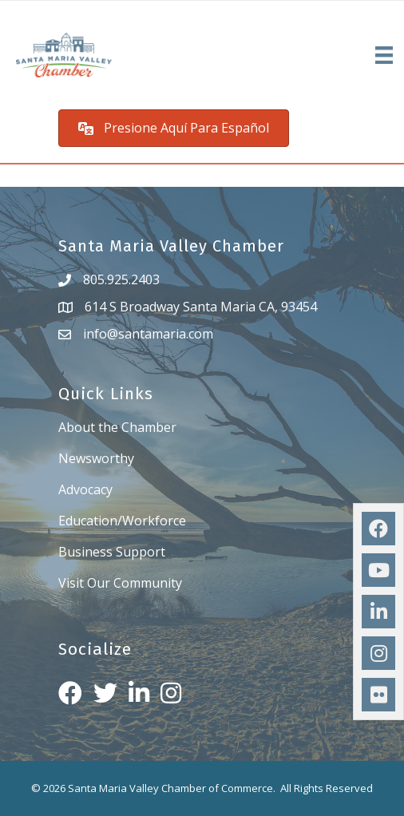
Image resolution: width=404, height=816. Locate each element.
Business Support (111, 552)
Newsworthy (96, 458)
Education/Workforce (122, 520)
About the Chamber (117, 427)
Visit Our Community (120, 583)
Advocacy (85, 489)
